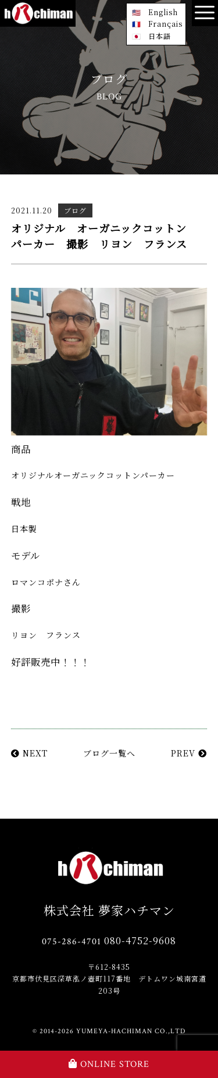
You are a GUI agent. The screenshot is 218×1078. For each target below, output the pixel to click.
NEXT (29, 753)
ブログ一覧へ (109, 753)
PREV (189, 753)
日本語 (159, 36)
